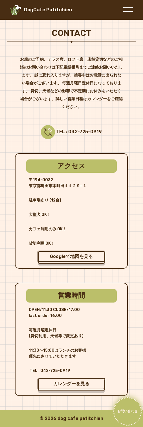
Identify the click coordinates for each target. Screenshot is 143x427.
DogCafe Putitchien (48, 9)
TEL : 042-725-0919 (78, 131)
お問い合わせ (127, 411)
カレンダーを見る (71, 383)
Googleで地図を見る (71, 256)
